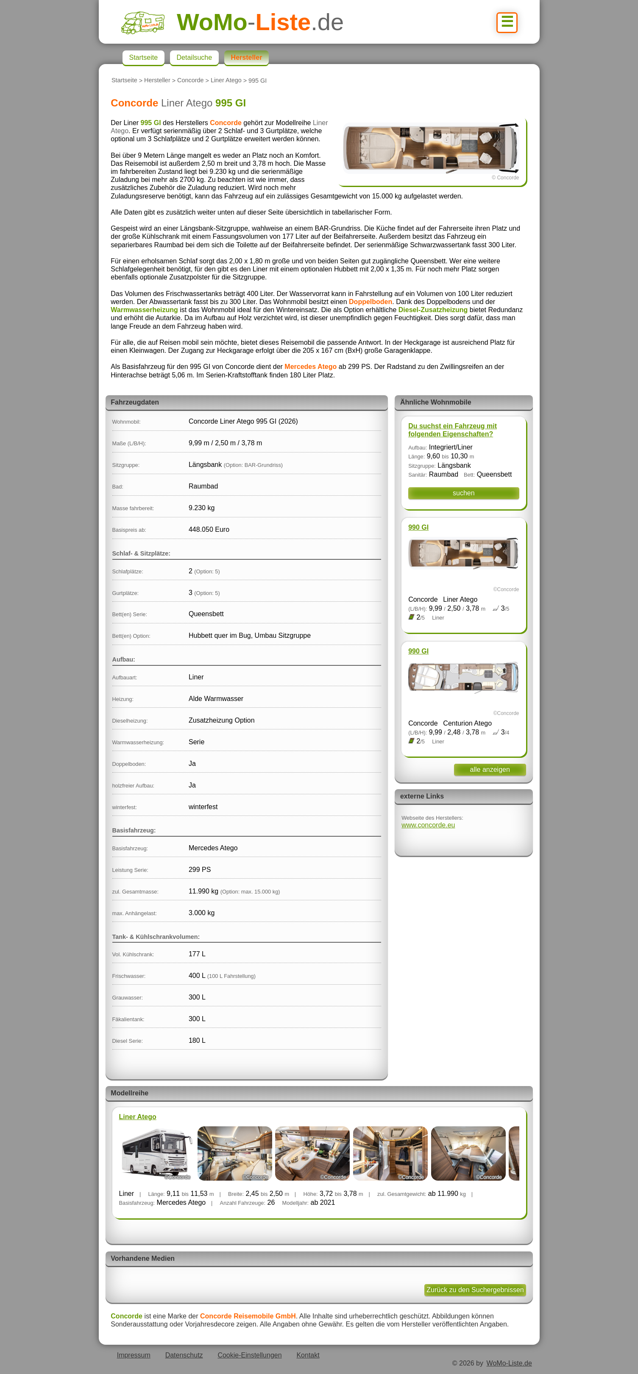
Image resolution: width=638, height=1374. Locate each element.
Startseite (124, 80)
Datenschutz (184, 1355)
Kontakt (307, 1355)
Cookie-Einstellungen (249, 1355)
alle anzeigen (490, 769)
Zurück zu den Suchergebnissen (475, 1289)
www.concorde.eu (428, 825)
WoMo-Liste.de (509, 1363)
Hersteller (157, 80)
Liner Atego (226, 80)
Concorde (190, 80)
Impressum (133, 1355)
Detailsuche (194, 57)
